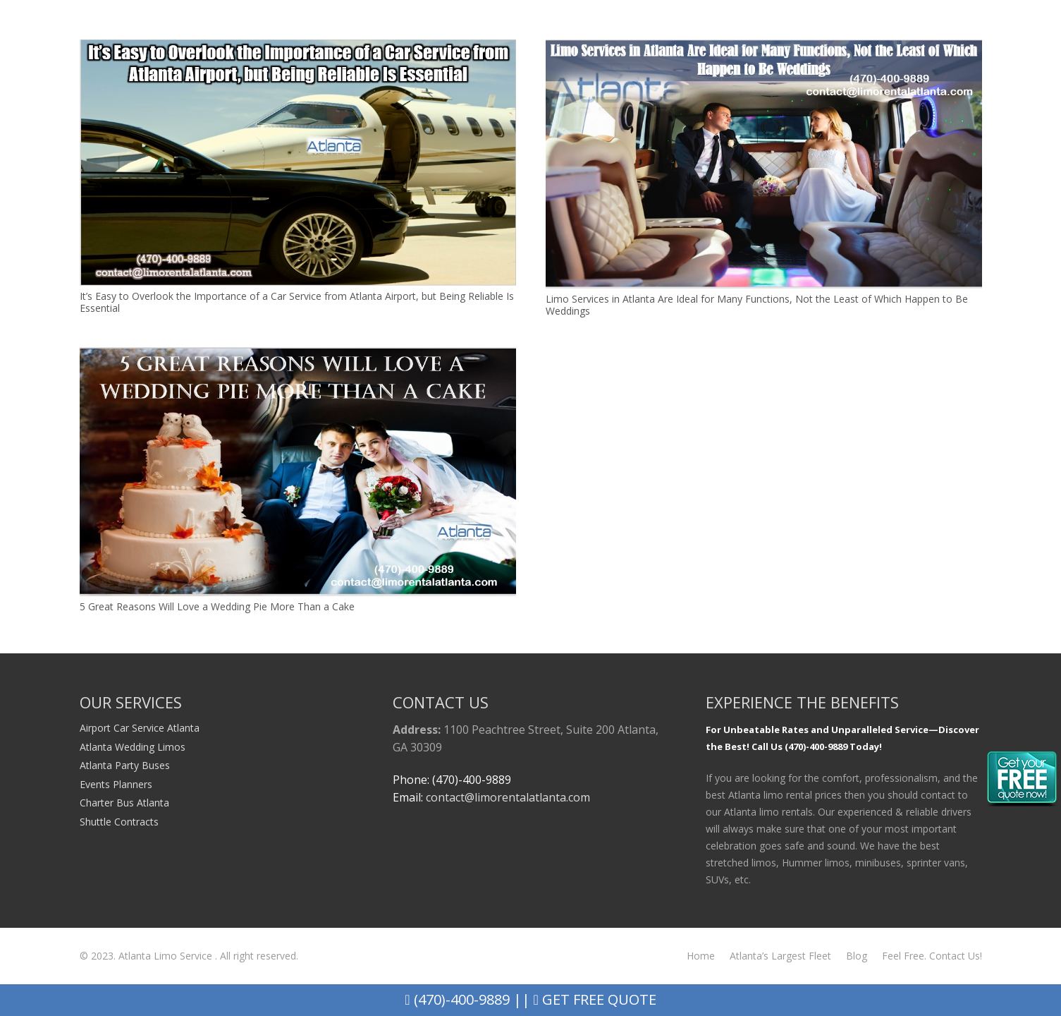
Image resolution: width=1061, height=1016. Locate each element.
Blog (856, 955)
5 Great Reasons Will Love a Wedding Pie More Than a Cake (217, 606)
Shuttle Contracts (119, 821)
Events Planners (116, 784)
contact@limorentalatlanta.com (508, 797)
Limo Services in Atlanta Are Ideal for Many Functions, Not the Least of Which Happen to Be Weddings (757, 305)
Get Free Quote (595, 999)
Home (701, 955)
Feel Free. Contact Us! (932, 955)
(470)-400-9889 (457, 999)
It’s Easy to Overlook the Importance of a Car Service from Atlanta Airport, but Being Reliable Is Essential (297, 302)
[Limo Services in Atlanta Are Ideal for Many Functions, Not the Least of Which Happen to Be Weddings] (764, 47)
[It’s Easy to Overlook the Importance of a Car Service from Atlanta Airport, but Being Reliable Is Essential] (298, 47)
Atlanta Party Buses (125, 765)
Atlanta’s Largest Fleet (780, 955)
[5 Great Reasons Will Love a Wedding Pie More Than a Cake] (298, 355)
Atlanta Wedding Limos (132, 747)
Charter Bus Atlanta (124, 802)
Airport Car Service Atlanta (140, 727)
